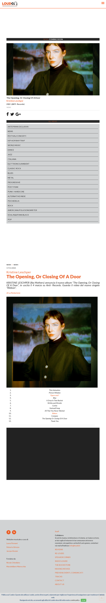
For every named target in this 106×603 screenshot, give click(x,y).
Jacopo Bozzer (12, 551)
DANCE (11, 150)
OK (83, 600)
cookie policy (75, 600)
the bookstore (62, 565)
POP (10, 219)
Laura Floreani (12, 543)
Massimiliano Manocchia (16, 566)
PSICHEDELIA (13, 201)
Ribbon (54, 413)
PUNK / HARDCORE (16, 192)
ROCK (10, 205)
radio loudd (61, 561)
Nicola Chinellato (13, 562)
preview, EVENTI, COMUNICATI (69, 573)
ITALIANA (12, 159)
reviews (59, 549)
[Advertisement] (53, 26)
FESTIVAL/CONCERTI (17, 136)
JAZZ (10, 154)
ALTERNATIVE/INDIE (17, 196)
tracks (58, 576)
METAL (11, 178)
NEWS (10, 131)
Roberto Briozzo (12, 547)
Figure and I (54, 395)
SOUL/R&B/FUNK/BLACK (18, 215)
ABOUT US (59, 584)
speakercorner (62, 557)
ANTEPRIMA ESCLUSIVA (18, 127)
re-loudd (59, 553)
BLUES (10, 173)
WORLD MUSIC (14, 145)
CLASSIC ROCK (14, 168)
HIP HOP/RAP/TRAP (16, 140)
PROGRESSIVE (14, 182)
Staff (57, 531)
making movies (62, 569)
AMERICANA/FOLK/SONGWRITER (22, 210)
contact (59, 580)
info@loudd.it (75, 545)
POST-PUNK (13, 187)
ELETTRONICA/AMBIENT (18, 164)
